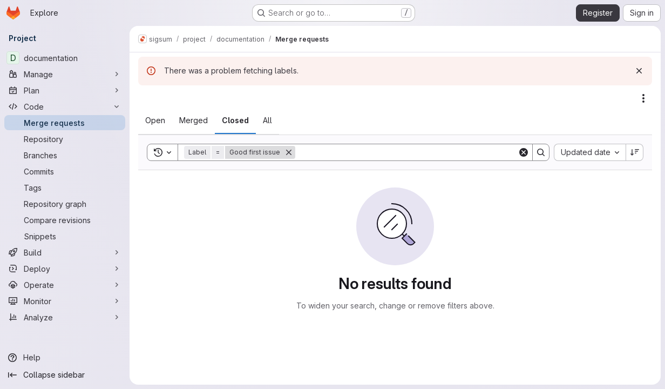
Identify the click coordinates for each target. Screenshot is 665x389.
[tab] (155, 120)
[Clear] (523, 152)
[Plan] (64, 90)
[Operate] (64, 284)
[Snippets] (64, 236)
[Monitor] (64, 300)
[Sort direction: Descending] (634, 152)
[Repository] (64, 138)
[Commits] (64, 171)
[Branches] (64, 155)
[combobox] (590, 152)
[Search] (406, 152)
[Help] (64, 357)
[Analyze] (64, 317)
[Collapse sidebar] (64, 375)
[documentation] (64, 57)
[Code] (64, 106)
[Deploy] (64, 268)
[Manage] (64, 74)
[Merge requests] (64, 122)
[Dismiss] (639, 70)
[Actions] (643, 98)
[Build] (64, 252)
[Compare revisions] (64, 219)
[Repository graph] (64, 203)
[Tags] (64, 187)
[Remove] (288, 152)
